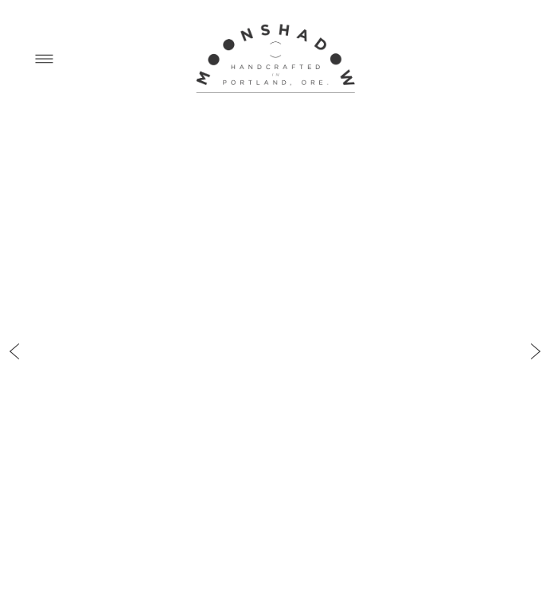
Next (535, 337)
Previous (14, 337)
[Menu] (44, 58)
